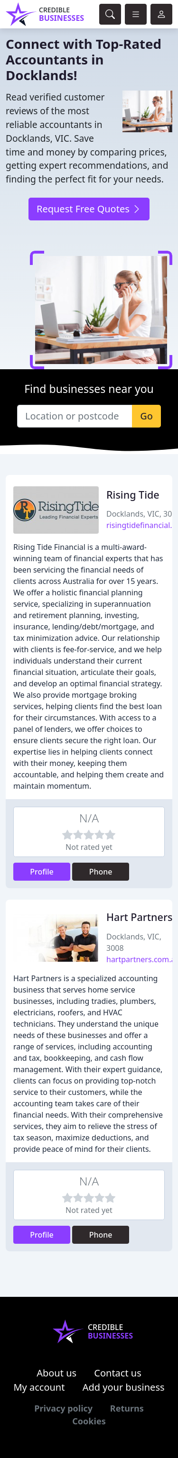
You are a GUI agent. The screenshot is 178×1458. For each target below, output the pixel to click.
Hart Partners (139, 917)
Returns (127, 1408)
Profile (42, 871)
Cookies (88, 1421)
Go (146, 416)
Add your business (124, 1387)
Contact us (117, 1373)
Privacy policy (63, 1408)
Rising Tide (132, 494)
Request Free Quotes (89, 208)
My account (39, 1387)
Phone (100, 871)
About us (56, 1373)
